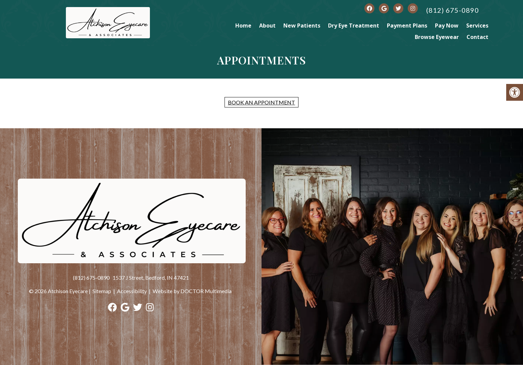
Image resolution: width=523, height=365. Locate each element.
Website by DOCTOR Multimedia (192, 291)
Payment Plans (407, 25)
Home (243, 25)
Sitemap (101, 291)
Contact (477, 37)
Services (477, 25)
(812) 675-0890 (452, 10)
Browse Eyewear (437, 37)
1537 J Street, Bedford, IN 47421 (151, 277)
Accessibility (132, 291)
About (267, 25)
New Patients (301, 25)
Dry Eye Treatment (353, 25)
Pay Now (446, 25)
